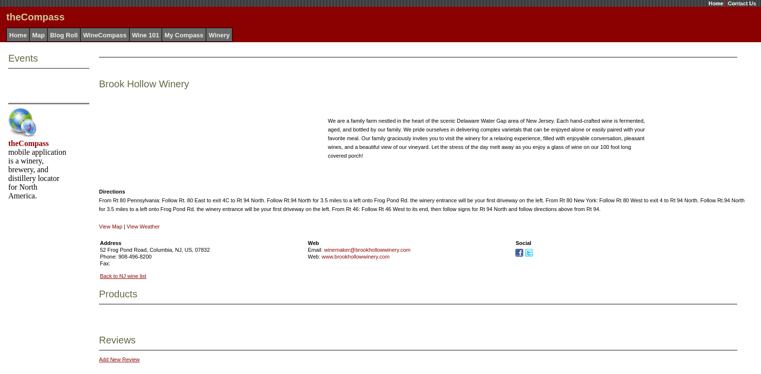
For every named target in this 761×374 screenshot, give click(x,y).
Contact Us (742, 3)
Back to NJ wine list (123, 276)
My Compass (184, 35)
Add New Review (119, 359)
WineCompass (104, 35)
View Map (110, 226)
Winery (219, 35)
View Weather (143, 226)
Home (716, 3)
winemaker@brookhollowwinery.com (367, 250)
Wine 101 (145, 35)
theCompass (28, 143)
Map (38, 35)
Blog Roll (64, 35)
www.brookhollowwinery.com (356, 257)
